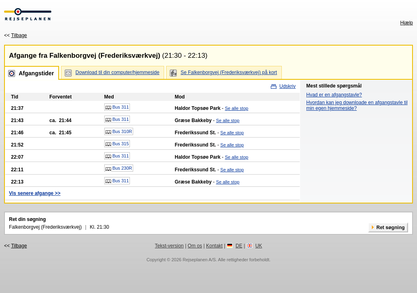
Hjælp (406, 23)
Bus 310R (118, 132)
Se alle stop (236, 108)
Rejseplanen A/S (198, 259)
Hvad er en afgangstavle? (334, 95)
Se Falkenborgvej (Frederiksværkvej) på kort (228, 72)
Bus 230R (118, 168)
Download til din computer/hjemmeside (117, 72)
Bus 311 (117, 107)
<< (15, 35)
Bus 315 (117, 144)
